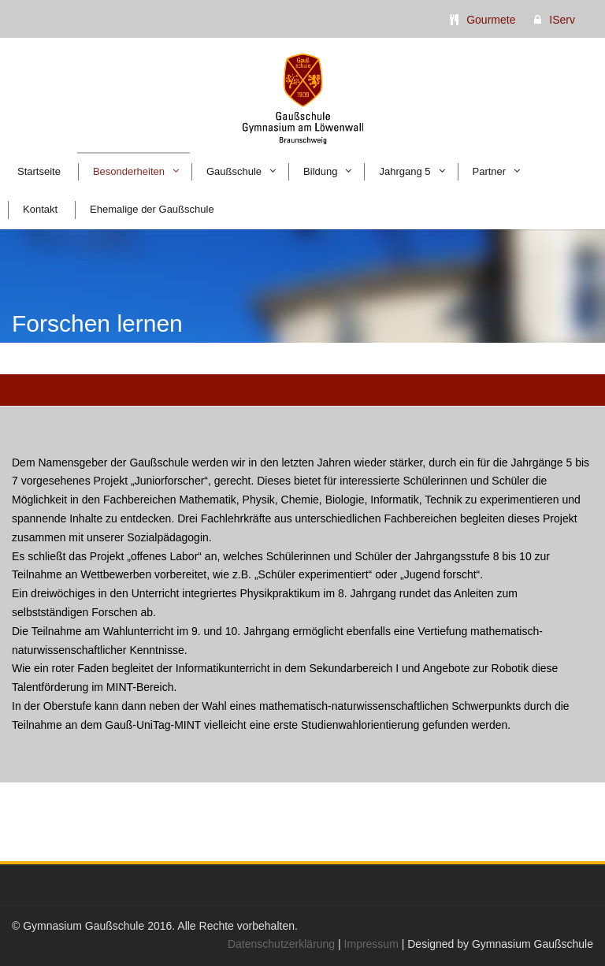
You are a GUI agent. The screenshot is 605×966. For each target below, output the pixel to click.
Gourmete (490, 19)
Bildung (320, 171)
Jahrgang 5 (404, 171)
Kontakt (40, 209)
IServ (562, 19)
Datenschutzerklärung (281, 944)
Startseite (39, 171)
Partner (490, 171)
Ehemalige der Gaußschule (152, 209)
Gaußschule (234, 171)
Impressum (371, 944)
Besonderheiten (129, 171)
